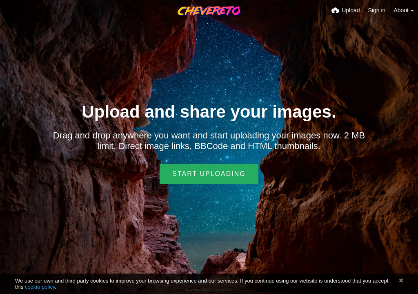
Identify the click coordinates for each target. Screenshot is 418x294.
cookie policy (40, 287)
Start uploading (208, 173)
